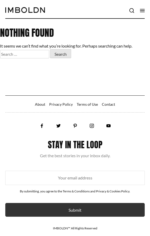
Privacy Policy (61, 104)
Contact (108, 104)
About (40, 104)
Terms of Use (87, 104)
